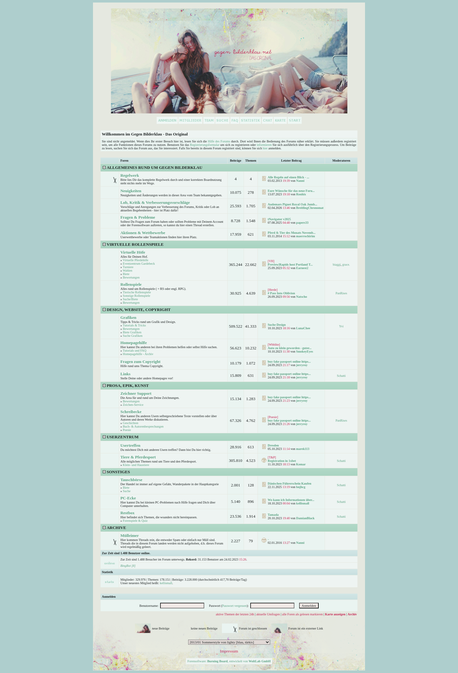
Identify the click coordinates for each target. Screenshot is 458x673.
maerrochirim (305, 236)
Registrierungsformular (204, 145)
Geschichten (130, 423)
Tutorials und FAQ (134, 350)
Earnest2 (302, 268)
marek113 (302, 449)
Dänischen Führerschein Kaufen (289, 483)
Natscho (301, 296)
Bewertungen (131, 277)
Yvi (341, 326)
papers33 (302, 222)
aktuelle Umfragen (268, 614)
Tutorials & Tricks (134, 325)
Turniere (128, 267)
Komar (301, 464)
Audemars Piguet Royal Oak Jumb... (292, 204)
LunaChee (303, 328)
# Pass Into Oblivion (281, 293)
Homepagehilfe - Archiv (138, 354)
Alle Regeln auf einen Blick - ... (288, 177)
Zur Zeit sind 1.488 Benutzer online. (126, 553)
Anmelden (109, 596)
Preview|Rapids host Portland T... (290, 264)
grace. (346, 264)
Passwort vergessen (234, 605)
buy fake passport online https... (289, 361)
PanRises (341, 293)
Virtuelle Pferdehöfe (135, 260)
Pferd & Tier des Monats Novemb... (292, 232)
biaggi (337, 264)
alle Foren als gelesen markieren (302, 614)
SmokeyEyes (304, 351)
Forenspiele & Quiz (135, 520)
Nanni (300, 180)
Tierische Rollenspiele (137, 292)
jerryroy (302, 365)
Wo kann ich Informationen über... (291, 500)
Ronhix (301, 194)
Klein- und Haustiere (136, 465)
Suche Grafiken (132, 335)
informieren (264, 145)
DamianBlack (305, 518)
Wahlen (127, 270)
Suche (126, 491)
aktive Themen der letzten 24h (235, 614)
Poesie (127, 430)
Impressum (229, 651)
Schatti (341, 375)
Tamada (273, 514)
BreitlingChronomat (310, 208)
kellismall (302, 503)
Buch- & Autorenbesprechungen (143, 426)
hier (265, 148)
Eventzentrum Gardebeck (139, 263)
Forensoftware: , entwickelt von (228, 661)
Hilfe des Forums (219, 141)
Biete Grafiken (132, 332)
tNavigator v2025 (279, 219)
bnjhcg (300, 487)
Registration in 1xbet (282, 461)
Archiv (352, 614)
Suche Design (277, 324)
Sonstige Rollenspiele (136, 295)
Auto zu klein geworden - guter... (289, 348)
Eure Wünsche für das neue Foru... (291, 191)
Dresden (273, 445)
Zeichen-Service (133, 404)
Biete (126, 274)
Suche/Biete (130, 299)
